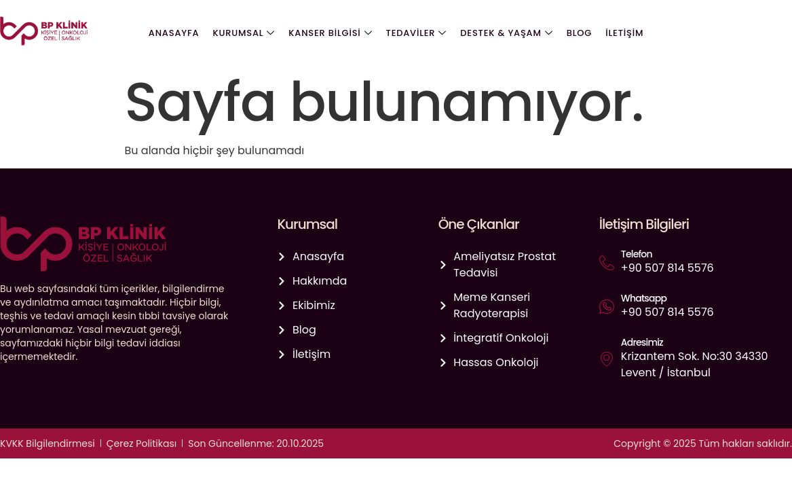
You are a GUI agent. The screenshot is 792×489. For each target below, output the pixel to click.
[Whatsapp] (606, 306)
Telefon (636, 254)
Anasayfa (174, 32)
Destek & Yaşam (506, 33)
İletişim (624, 32)
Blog (578, 32)
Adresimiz (642, 342)
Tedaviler (416, 33)
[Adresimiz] (606, 358)
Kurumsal (244, 33)
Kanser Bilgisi (330, 33)
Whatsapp (643, 298)
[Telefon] (606, 262)
